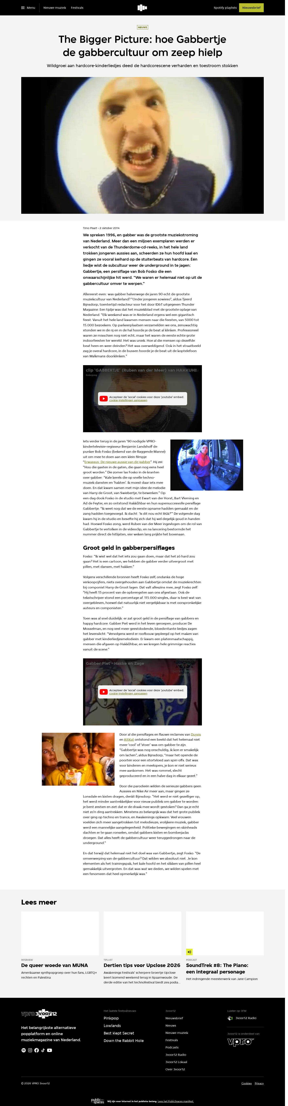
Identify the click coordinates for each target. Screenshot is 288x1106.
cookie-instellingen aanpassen (128, 400)
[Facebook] (36, 1050)
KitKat (129, 739)
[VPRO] (240, 1043)
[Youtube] (49, 1050)
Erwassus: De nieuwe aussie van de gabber (117, 462)
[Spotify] (23, 1050)
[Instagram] (30, 1050)
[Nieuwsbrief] (251, 7)
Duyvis (196, 734)
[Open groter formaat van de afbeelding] (206, 465)
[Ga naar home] (142, 8)
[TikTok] (43, 1050)
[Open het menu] (28, 7)
